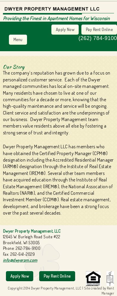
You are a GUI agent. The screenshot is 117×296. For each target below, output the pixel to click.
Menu (18, 39)
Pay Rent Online (99, 29)
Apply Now (65, 29)
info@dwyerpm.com (20, 260)
